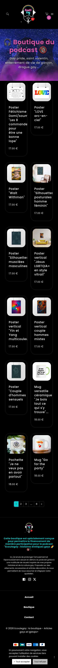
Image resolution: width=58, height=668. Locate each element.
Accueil (29, 597)
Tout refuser (40, 661)
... (31, 504)
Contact (29, 617)
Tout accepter (21, 661)
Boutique (29, 607)
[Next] (41, 504)
